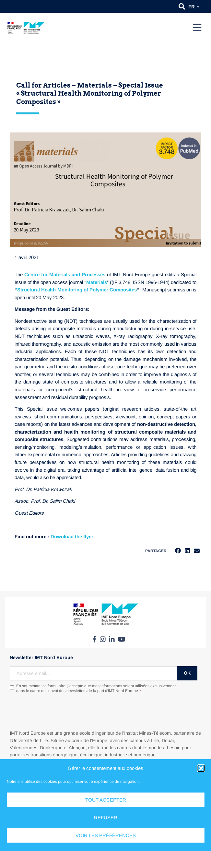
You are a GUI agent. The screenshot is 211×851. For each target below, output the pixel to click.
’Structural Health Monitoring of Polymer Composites (76, 289)
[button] (201, 768)
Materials (96, 282)
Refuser (105, 817)
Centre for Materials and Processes (64, 274)
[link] (72, 536)
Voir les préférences (106, 835)
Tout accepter (105, 800)
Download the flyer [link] (72, 536)
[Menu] (197, 27)
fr (193, 6)
